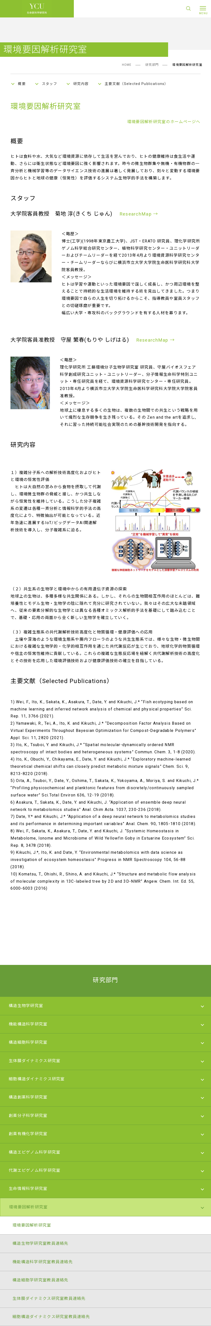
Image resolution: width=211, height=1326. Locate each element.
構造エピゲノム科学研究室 (34, 1152)
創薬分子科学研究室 (28, 1115)
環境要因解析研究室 (28, 1207)
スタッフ (49, 84)
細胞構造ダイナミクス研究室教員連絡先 (51, 1316)
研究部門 (152, 65)
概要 (22, 84)
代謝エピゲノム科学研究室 (34, 1170)
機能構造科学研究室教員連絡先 (42, 1261)
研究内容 (81, 84)
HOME (127, 65)
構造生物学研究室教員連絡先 (40, 1243)
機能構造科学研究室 (28, 1024)
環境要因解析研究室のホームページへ (164, 121)
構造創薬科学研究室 (28, 1097)
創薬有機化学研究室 (28, 1133)
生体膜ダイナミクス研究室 (34, 1060)
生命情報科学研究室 (28, 1188)
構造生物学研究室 (26, 1005)
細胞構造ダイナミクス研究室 (37, 1079)
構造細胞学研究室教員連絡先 (40, 1280)
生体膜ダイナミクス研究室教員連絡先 (49, 1298)
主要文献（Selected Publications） (136, 84)
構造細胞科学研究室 (28, 1042)
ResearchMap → (138, 214)
